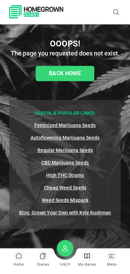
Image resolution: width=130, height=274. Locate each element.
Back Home (65, 73)
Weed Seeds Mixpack (65, 200)
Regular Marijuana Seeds (65, 150)
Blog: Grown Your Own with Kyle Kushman (65, 212)
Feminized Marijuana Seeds (65, 125)
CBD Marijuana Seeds (65, 162)
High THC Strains (65, 175)
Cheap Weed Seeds (65, 187)
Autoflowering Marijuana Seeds (65, 137)
